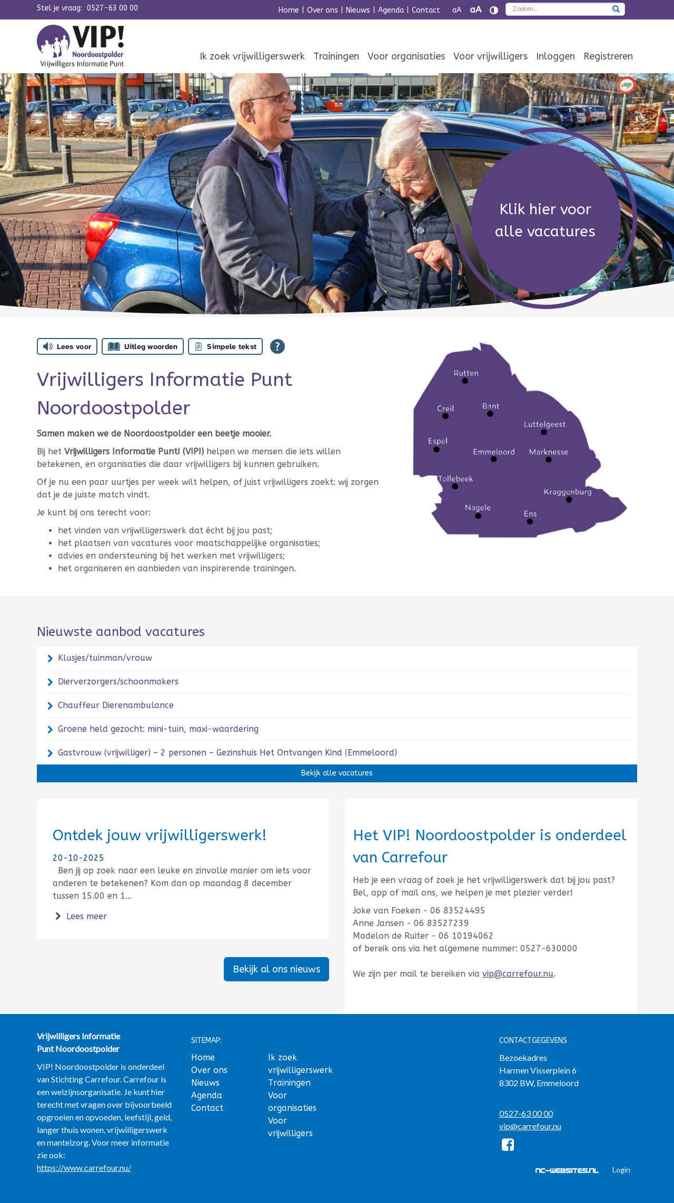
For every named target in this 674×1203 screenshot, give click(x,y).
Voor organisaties (406, 56)
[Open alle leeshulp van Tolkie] (277, 346)
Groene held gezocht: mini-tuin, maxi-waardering (158, 729)
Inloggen (555, 56)
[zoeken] (616, 10)
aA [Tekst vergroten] (475, 10)
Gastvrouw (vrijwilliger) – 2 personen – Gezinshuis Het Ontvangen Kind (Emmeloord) (227, 753)
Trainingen (336, 56)
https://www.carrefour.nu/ (84, 1167)
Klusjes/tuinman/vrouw (105, 658)
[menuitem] (252, 57)
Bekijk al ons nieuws (276, 969)
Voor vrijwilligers (490, 56)
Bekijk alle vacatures (337, 773)
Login (621, 1169)
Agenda (391, 10)
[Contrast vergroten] (494, 10)
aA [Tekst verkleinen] (456, 10)
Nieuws (358, 10)
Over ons (322, 10)
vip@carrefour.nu (517, 974)
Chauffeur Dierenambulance (116, 705)
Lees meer (80, 916)
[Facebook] (508, 1146)
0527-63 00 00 (112, 8)
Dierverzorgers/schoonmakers (118, 682)
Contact (426, 10)
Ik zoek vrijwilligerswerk (252, 56)
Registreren (608, 56)
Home (289, 10)
